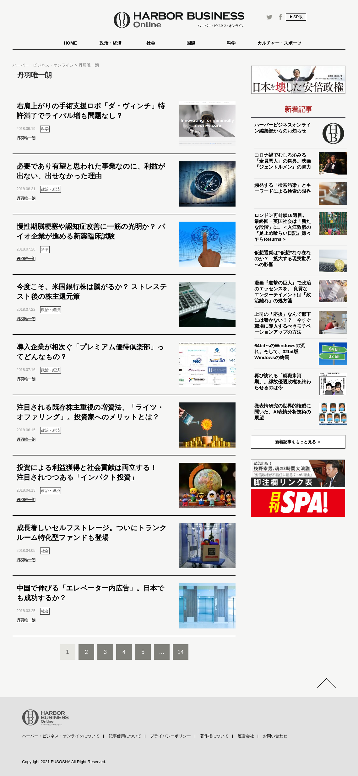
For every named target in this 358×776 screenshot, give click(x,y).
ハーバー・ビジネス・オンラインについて (61, 736)
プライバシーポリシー (170, 736)
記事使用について (125, 736)
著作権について (214, 736)
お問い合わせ (275, 736)
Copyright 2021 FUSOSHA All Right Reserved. (64, 761)
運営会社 (246, 736)
